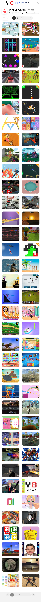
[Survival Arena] (30, 580)
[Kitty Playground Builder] (30, 45)
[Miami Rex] (10, 344)
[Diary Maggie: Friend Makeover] (30, 502)
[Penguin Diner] (10, 29)
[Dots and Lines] (10, 502)
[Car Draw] (10, 218)
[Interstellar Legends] (30, 155)
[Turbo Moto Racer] (10, 202)
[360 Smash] (30, 187)
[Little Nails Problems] (10, 313)
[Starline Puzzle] (10, 297)
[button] (32, 13)
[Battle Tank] (30, 375)
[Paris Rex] (30, 470)
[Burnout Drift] (10, 454)
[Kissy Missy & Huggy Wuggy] (10, 234)
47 (30, 18)
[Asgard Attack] (10, 328)
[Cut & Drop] (30, 328)
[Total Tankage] (30, 281)
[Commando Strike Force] (10, 265)
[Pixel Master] (30, 486)
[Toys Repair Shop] (30, 29)
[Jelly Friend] (10, 360)
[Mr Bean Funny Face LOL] (30, 549)
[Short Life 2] (10, 249)
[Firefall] (10, 61)
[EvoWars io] (30, 108)
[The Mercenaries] (10, 470)
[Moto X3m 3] (10, 375)
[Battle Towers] (30, 297)
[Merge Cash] (30, 123)
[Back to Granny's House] (30, 517)
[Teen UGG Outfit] (10, 580)
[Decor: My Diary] (10, 423)
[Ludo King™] (10, 533)
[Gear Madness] (10, 407)
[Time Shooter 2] (10, 171)
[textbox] (5, 18)
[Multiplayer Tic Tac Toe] (10, 45)
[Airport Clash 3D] (30, 234)
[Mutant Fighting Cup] (30, 139)
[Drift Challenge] (10, 76)
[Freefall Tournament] (10, 187)
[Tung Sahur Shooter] (10, 155)
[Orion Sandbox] (30, 423)
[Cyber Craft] (30, 454)
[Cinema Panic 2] (10, 517)
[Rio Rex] (10, 549)
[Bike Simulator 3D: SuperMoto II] (30, 202)
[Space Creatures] (30, 61)
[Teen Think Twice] (30, 313)
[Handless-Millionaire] (10, 439)
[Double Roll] (10, 123)
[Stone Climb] (10, 139)
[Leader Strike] (10, 486)
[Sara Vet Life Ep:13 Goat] (30, 344)
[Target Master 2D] (30, 171)
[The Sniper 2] (10, 565)
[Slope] (10, 92)
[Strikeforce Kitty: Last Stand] (30, 76)
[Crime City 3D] (30, 407)
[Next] (33, 594)
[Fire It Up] (30, 92)
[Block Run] (30, 249)
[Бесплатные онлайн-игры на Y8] (9, 3)
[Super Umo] (30, 360)
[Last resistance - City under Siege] (30, 439)
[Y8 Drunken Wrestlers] (10, 391)
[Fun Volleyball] (30, 265)
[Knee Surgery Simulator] (10, 108)
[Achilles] (30, 565)
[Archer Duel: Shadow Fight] (10, 281)
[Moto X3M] (30, 218)
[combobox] (5, 18)
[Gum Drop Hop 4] (30, 391)
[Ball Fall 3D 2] (30, 533)
